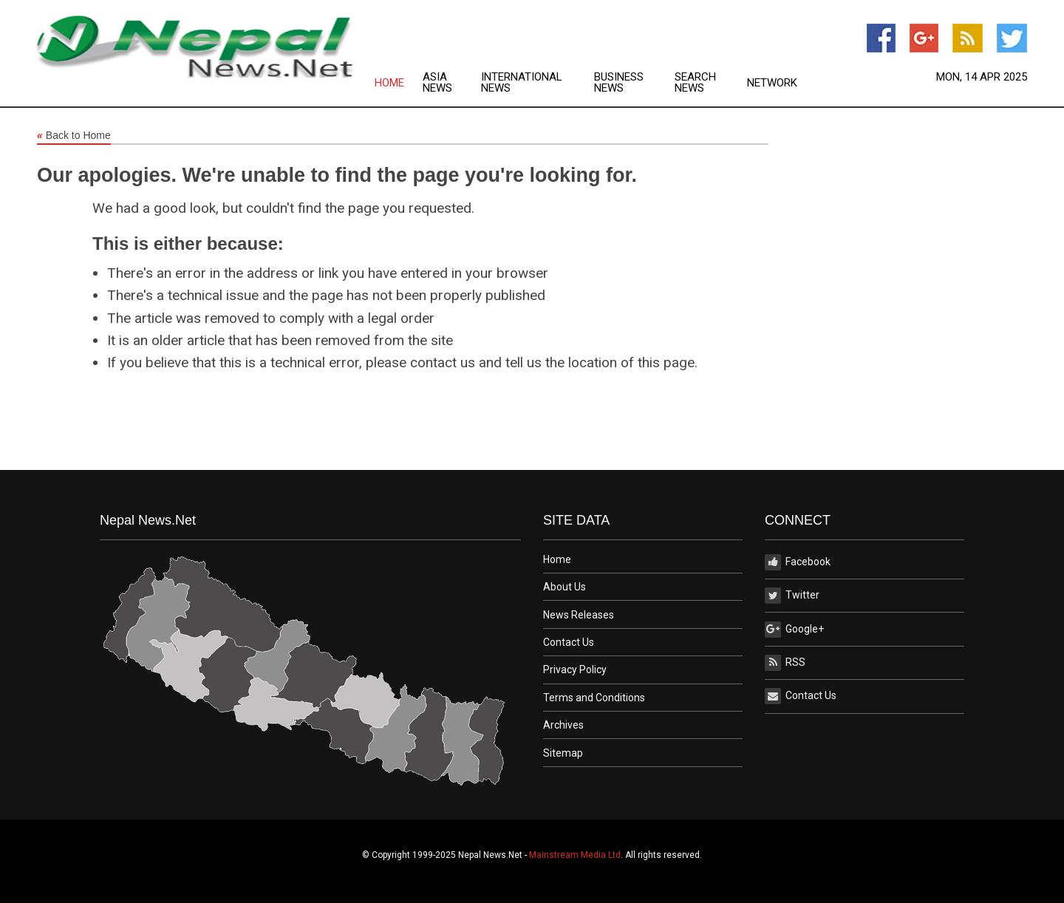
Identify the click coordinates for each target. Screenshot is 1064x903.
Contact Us (568, 642)
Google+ (794, 629)
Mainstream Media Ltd (575, 855)
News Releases (578, 615)
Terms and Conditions (594, 697)
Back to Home (74, 136)
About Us (564, 587)
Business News (619, 83)
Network (772, 83)
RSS (785, 663)
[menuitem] (399, 83)
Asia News (437, 83)
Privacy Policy (575, 669)
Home (389, 83)
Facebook (798, 562)
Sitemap (563, 753)
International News (521, 83)
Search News (695, 83)
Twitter (792, 595)
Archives (563, 725)
